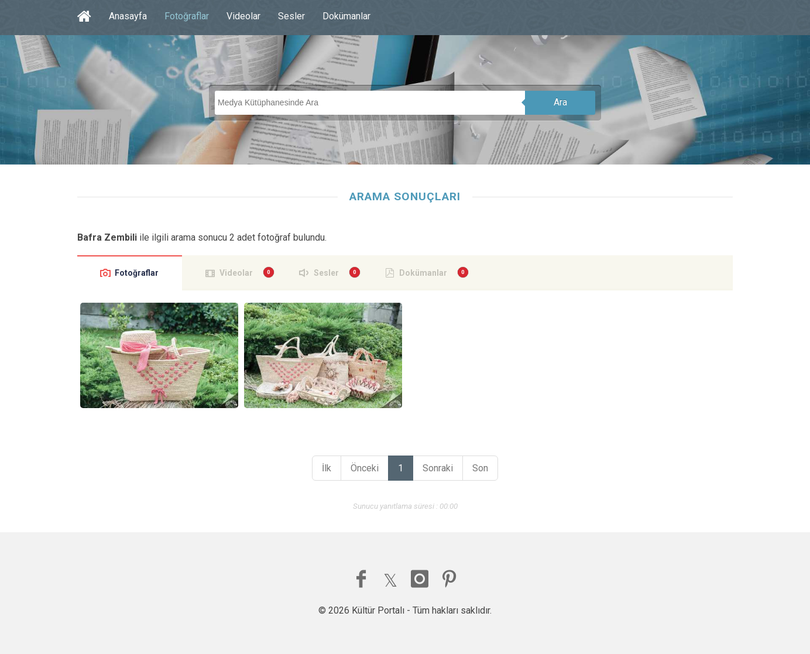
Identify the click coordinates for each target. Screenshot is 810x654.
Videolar (243, 16)
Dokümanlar (346, 16)
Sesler (291, 16)
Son (480, 468)
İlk (326, 468)
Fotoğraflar (186, 16)
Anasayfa (128, 16)
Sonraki (438, 468)
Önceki (365, 468)
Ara (560, 102)
